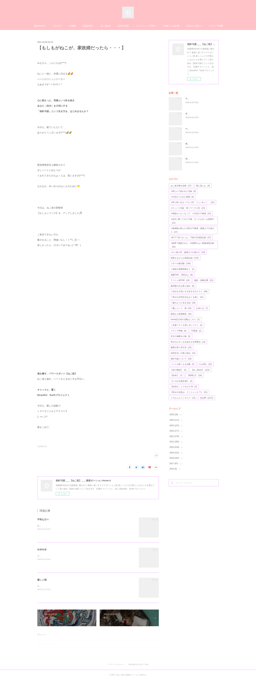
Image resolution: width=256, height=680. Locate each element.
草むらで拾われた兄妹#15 (197, 114)
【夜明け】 (194, 375)
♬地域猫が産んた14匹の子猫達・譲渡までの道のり (192, 230)
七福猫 (72, 25)
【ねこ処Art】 (200, 370)
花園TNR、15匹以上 (182, 275)
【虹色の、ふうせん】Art (184, 386)
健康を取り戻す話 (181, 347)
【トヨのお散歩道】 (181, 381)
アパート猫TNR (180, 280)
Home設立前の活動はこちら (185, 319)
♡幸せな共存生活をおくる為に (187, 297)
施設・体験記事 (203, 280)
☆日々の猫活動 (181, 263)
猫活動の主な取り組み (182, 286)
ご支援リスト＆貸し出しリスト (186, 325)
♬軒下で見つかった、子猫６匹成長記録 (191, 237)
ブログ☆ (57, 25)
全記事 (206, 398)
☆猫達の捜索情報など (182, 269)
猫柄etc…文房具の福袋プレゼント (200, 159)
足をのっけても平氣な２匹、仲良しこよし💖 (57, 526)
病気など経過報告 (181, 314)
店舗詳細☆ (88, 25)
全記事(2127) (42, 446)
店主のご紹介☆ (194, 25)
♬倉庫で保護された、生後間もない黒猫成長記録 (192, 245)
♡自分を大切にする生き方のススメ (189, 291)
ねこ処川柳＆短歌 (181, 186)
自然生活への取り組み (183, 353)
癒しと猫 (42, 579)
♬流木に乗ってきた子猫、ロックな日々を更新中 (192, 221)
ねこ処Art (106, 25)
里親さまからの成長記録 (185, 258)
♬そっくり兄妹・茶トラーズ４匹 (188, 208)
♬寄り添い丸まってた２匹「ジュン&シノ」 (192, 202)
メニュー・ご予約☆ (146, 25)
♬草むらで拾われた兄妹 (183, 191)
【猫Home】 (39, 25)
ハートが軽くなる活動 (182, 364)
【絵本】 (176, 375)
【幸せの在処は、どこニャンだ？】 (189, 392)
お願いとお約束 (171, 25)
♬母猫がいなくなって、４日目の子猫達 (191, 213)
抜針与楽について (181, 359)
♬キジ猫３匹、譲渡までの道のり (188, 252)
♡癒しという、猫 (181, 308)
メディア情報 (216, 25)
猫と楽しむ (203, 186)
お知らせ (202, 308)
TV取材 (196, 331)
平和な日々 (43, 519)
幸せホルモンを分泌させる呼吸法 (188, 342)
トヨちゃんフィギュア (183, 398)
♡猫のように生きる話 (183, 303)
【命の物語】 (178, 370)
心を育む (205, 364)
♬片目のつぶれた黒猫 (182, 197)
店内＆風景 (123, 25)
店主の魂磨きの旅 (180, 336)
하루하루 (42, 549)
